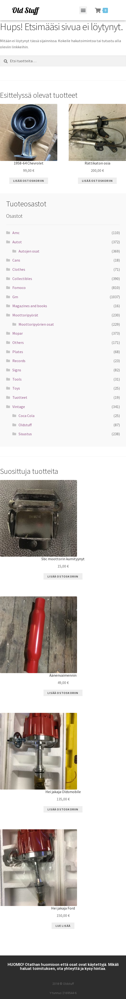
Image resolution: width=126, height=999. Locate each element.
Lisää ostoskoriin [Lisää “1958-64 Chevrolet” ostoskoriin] (28, 180)
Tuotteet (19, 397)
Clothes (18, 269)
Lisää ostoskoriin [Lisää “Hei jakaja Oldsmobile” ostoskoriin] (63, 809)
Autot (17, 242)
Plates (17, 351)
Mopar (17, 333)
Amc (15, 232)
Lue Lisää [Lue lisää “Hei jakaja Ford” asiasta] (63, 926)
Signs (16, 370)
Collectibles (22, 278)
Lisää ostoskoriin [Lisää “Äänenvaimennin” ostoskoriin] (63, 693)
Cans (16, 260)
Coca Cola (26, 415)
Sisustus (25, 433)
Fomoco (19, 287)
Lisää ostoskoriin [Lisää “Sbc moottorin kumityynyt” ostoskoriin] (63, 576)
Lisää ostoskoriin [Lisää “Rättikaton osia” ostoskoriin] (97, 180)
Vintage (18, 406)
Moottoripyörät (25, 315)
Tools (17, 379)
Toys (16, 388)
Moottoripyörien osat (36, 324)
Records (18, 360)
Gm (15, 296)
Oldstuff (25, 424)
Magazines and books (29, 305)
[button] (83, 10)
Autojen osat (29, 251)
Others (18, 342)
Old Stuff (25, 10)
